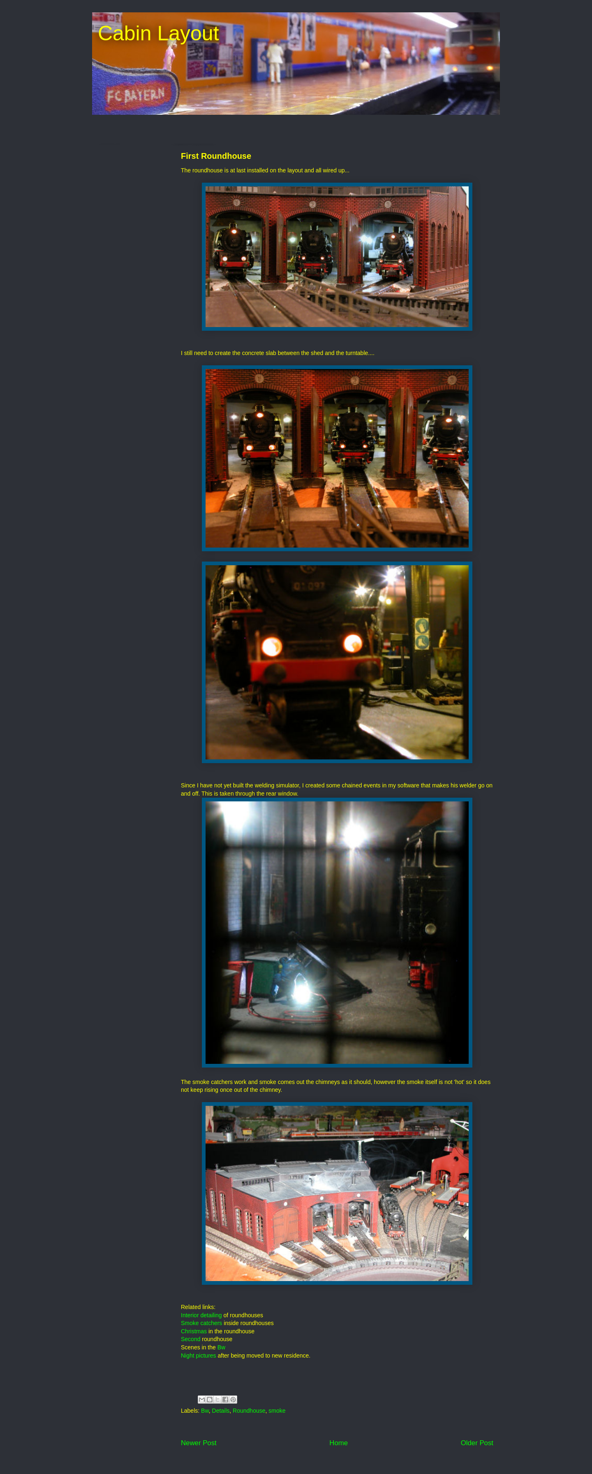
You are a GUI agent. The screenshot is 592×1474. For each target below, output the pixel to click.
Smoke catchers (201, 1323)
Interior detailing (201, 1315)
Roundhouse (249, 1410)
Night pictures (198, 1355)
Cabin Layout (155, 33)
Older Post (477, 1443)
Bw (221, 1347)
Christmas (194, 1331)
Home (338, 1443)
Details (221, 1410)
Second (190, 1339)
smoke (276, 1410)
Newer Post (199, 1443)
